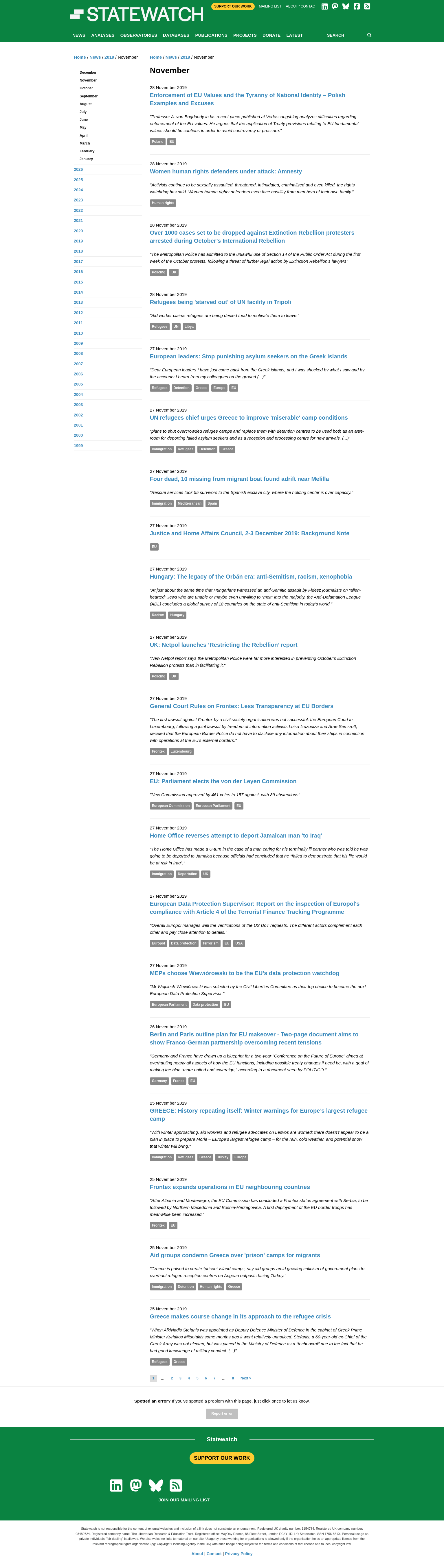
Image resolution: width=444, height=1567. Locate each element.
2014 (78, 292)
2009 (78, 343)
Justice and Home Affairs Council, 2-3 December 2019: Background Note (249, 533)
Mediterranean (189, 503)
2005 (78, 384)
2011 (78, 323)
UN (176, 327)
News (78, 35)
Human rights (163, 203)
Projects (245, 35)
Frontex (158, 751)
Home (156, 57)
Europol (158, 943)
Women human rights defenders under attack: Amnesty (226, 171)
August (85, 104)
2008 (78, 353)
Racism (158, 615)
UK (173, 272)
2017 (78, 261)
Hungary (177, 615)
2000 (78, 435)
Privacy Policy (239, 1553)
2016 (78, 271)
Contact (214, 1553)
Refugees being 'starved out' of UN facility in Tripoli (220, 302)
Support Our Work (233, 6)
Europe (219, 388)
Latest (294, 35)
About (197, 1553)
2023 (78, 200)
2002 (78, 415)
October (86, 88)
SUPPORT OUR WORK (222, 1458)
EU (171, 142)
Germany (159, 1081)
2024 (78, 190)
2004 (78, 394)
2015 (78, 282)
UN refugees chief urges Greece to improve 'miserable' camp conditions (249, 417)
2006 (78, 374)
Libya (189, 327)
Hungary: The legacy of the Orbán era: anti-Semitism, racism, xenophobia (251, 576)
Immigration (162, 449)
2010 (78, 333)
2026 (78, 169)
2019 (185, 57)
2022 (78, 210)
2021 (78, 220)
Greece (202, 388)
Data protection (184, 943)
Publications (211, 35)
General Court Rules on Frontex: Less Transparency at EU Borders (242, 706)
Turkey (222, 1157)
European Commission (171, 806)
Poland (158, 142)
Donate (271, 35)
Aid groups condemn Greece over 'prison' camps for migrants (235, 1255)
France (178, 1081)
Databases (176, 35)
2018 (78, 251)
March (85, 143)
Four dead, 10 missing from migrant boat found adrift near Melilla (239, 479)
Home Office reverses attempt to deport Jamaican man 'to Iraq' (236, 835)
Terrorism (211, 943)
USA (239, 943)
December (88, 73)
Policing (159, 272)
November (88, 80)
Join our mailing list (184, 1499)
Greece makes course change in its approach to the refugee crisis (240, 1316)
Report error (221, 1414)
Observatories (138, 35)
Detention (182, 388)
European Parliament (213, 806)
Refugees (160, 327)
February (87, 151)
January (86, 159)
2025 (78, 179)
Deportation (187, 874)
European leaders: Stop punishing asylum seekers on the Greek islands (248, 356)
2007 (78, 364)
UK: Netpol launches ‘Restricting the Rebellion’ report (224, 645)
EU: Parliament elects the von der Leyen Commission (223, 781)
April (83, 136)
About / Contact (301, 6)
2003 (78, 404)
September (89, 96)
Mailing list (270, 6)
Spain (212, 503)
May (83, 127)
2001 (78, 425)
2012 (78, 312)
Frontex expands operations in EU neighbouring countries (230, 1187)
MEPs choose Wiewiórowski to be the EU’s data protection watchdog (245, 973)
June (84, 120)
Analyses (102, 35)
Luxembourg (181, 751)
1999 (78, 445)
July (83, 112)
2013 (78, 302)
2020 (78, 231)
